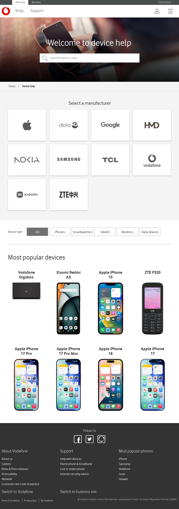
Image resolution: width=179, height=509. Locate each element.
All (37, 232)
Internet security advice (74, 474)
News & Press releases (15, 469)
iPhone (123, 459)
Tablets (105, 232)
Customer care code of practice (20, 484)
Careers (6, 464)
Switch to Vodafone (17, 492)
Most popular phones (136, 451)
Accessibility (9, 474)
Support (37, 11)
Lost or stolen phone (72, 469)
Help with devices (71, 459)
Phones (60, 232)
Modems (128, 232)
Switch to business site (78, 492)
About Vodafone (15, 451)
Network (7, 479)
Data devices (150, 232)
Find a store (165, 2)
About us (7, 459)
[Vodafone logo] (6, 11)
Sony (122, 474)
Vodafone (124, 469)
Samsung (124, 464)
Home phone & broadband (76, 464)
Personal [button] (20, 2)
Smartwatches (82, 232)
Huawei (123, 479)
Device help (28, 86)
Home (12, 86)
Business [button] (36, 2)
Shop (19, 11)
